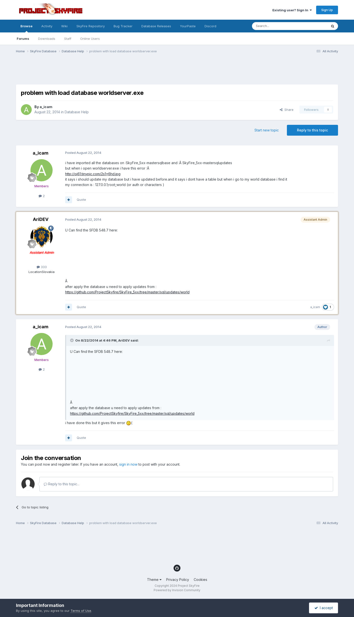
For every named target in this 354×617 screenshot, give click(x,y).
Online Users (90, 39)
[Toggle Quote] (72, 340)
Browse (26, 28)
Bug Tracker (123, 26)
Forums (23, 39)
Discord (210, 26)
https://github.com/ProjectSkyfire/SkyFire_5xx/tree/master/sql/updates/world (127, 292)
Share (287, 110)
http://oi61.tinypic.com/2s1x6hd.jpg (92, 174)
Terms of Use (81, 611)
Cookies (200, 579)
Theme (154, 579)
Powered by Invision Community (177, 590)
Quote (81, 199)
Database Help (77, 112)
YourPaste (188, 26)
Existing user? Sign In (292, 10)
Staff (67, 39)
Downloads (46, 39)
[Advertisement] (105, 72)
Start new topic (266, 130)
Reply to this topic (312, 130)
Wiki (64, 26)
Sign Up (327, 10)
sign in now (128, 464)
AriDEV (40, 219)
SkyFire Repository (90, 26)
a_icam (46, 107)
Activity (46, 26)
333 (42, 267)
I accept (323, 608)
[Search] (277, 26)
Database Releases (156, 26)
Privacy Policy (177, 579)
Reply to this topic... (61, 484)
